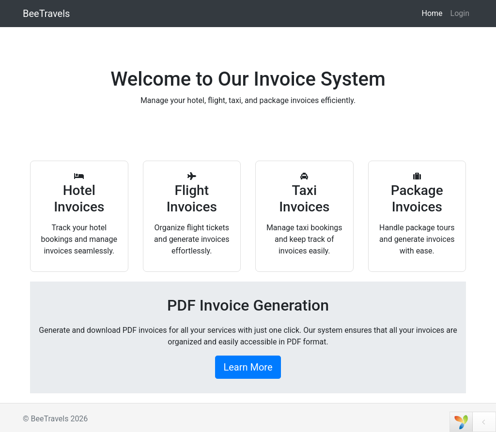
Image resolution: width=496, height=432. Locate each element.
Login (459, 13)
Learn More (247, 367)
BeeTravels (46, 13)
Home (431, 13)
